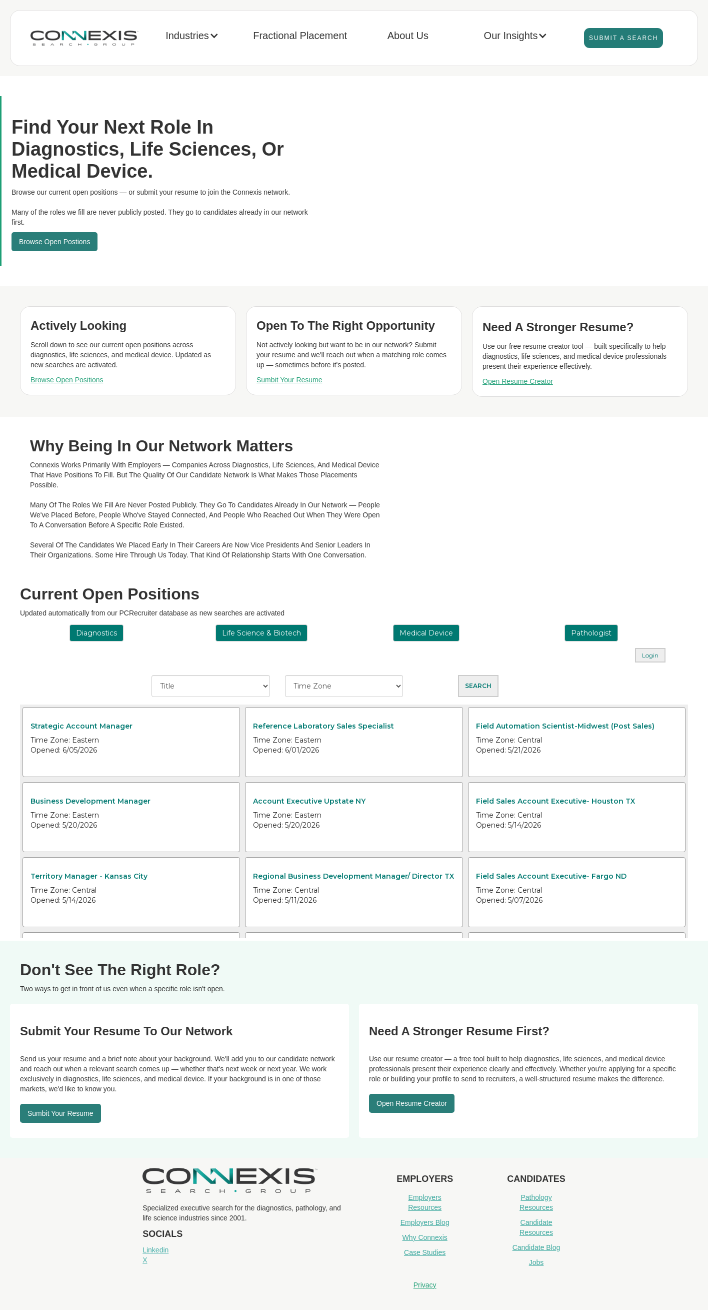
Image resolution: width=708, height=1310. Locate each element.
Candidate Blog (536, 1247)
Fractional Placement (300, 36)
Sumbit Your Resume (289, 380)
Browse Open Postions (54, 242)
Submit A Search (623, 38)
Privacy (425, 1285)
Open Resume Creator (517, 381)
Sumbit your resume (61, 1113)
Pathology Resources (536, 1202)
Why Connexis (425, 1237)
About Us (408, 36)
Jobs (536, 1262)
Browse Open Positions (67, 380)
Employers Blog (425, 1222)
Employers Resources (425, 1202)
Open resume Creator (411, 1103)
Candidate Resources (536, 1227)
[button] (192, 38)
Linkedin (155, 1250)
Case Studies (425, 1252)
